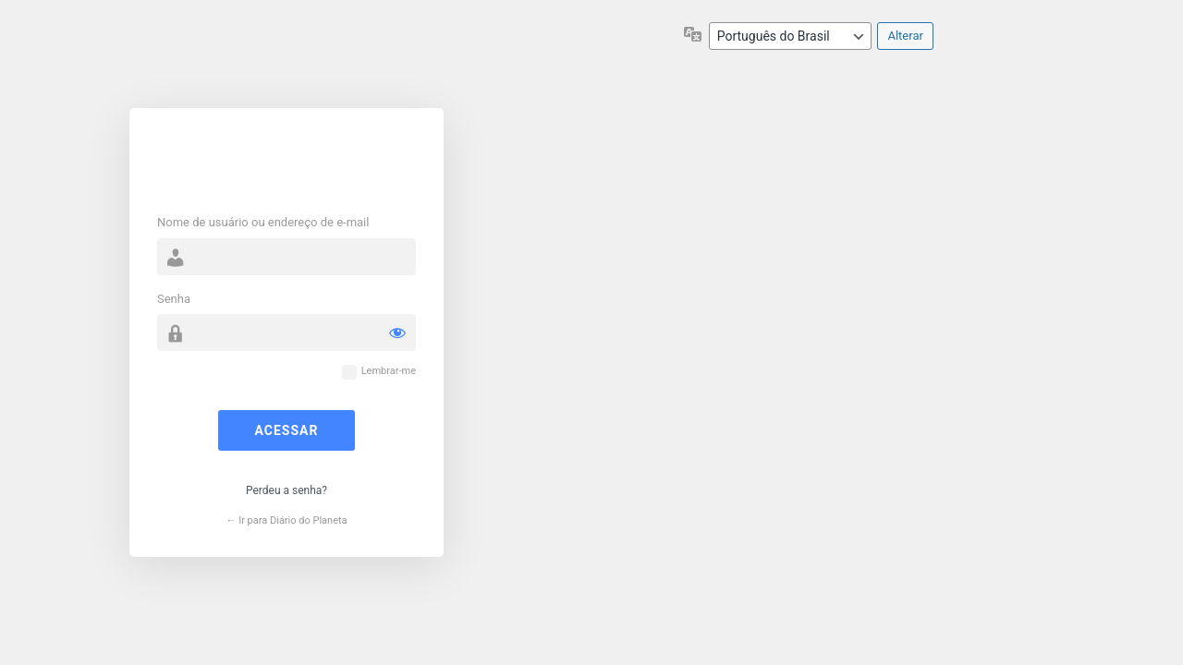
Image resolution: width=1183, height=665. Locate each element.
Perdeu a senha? (286, 490)
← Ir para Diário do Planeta (286, 520)
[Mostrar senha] (397, 332)
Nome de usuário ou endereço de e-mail (263, 222)
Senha (173, 299)
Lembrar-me (388, 371)
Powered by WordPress (286, 163)
